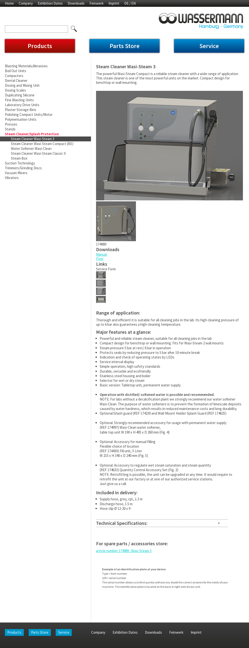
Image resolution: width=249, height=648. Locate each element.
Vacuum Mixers (16, 173)
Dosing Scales (15, 90)
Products (40, 46)
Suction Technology (20, 163)
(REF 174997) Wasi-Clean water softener (130, 427)
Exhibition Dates (50, 3)
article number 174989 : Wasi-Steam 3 (123, 550)
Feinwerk (96, 3)
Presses (11, 124)
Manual (101, 254)
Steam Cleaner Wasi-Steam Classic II (38, 153)
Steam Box (19, 158)
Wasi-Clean (108, 404)
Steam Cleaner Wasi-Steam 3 (32, 138)
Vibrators (12, 177)
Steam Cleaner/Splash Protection (32, 134)
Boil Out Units (15, 70)
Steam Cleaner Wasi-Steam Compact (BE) (42, 143)
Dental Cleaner (16, 80)
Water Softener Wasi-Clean (31, 148)
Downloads (76, 3)
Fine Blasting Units (19, 100)
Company (26, 3)
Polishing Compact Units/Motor (29, 114)
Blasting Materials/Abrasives (26, 66)
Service (209, 46)
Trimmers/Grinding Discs (23, 168)
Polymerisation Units (20, 119)
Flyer (100, 258)
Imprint (113, 3)
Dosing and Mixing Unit (22, 85)
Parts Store (125, 46)
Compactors (14, 75)
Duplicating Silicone (20, 95)
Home (9, 3)
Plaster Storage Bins (20, 109)
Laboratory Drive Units (22, 104)
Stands (10, 129)
